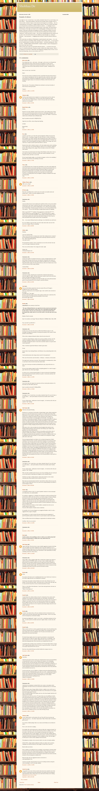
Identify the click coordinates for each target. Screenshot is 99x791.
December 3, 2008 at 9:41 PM (28, 324)
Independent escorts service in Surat (29, 775)
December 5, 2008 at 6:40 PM (28, 606)
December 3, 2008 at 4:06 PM (28, 225)
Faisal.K (24, 595)
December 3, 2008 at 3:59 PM (28, 195)
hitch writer (24, 60)
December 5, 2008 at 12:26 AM (28, 553)
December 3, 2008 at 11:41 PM (28, 377)
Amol (23, 286)
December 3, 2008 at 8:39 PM (28, 299)
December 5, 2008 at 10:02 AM (28, 568)
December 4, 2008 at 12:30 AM (28, 389)
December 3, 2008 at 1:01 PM (28, 102)
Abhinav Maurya (25, 182)
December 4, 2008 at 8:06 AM (28, 485)
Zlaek (23, 535)
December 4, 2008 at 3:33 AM (28, 403)
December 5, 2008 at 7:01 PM (28, 651)
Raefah (23, 303)
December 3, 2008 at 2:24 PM (28, 185)
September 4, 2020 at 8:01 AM (28, 776)
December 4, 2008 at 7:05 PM (28, 540)
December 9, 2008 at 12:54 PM (28, 711)
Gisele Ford (24, 769)
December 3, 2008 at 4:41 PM (28, 252)
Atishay (24, 230)
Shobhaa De (27, 6)
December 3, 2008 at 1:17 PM (28, 160)
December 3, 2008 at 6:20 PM (28, 268)
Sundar (23, 489)
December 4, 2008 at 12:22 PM (28, 522)
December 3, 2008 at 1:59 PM (28, 177)
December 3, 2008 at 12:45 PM (28, 90)
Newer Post (22, 782)
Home (39, 782)
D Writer (24, 190)
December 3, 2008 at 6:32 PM (28, 282)
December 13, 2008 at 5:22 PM (28, 764)
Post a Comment (24, 779)
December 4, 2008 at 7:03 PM (28, 530)
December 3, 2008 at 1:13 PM (28, 129)
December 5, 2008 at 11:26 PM (28, 679)
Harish (23, 572)
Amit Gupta (24, 407)
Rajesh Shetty (25, 107)
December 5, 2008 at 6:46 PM (28, 622)
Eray (23, 134)
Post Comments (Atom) (29, 784)
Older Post (56, 782)
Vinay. (23, 164)
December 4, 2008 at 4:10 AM (28, 457)
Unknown (24, 95)
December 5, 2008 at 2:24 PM (28, 590)
